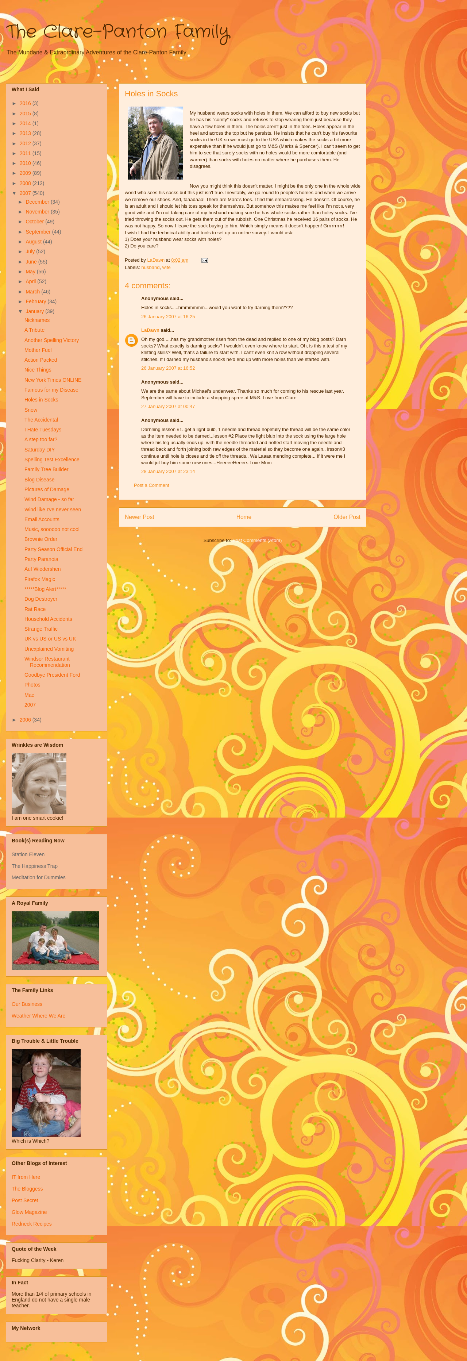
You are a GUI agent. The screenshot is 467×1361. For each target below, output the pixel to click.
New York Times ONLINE (52, 380)
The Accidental (41, 420)
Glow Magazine (29, 1212)
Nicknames (37, 320)
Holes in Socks (41, 400)
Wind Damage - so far (49, 499)
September (39, 232)
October (35, 221)
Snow (30, 410)
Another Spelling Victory (51, 340)
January (35, 311)
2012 (26, 143)
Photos (32, 685)
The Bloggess (27, 1189)
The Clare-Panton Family (117, 32)
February (36, 301)
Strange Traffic (41, 629)
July (31, 251)
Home (244, 517)
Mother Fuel (38, 350)
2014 (26, 123)
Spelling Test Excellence (52, 459)
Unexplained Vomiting (49, 649)
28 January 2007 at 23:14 (168, 471)
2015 (26, 113)
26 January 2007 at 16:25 (168, 316)
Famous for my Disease (51, 390)
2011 (26, 153)
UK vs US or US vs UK (50, 639)
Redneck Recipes (32, 1224)
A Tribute (34, 330)
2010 (26, 163)
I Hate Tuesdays (42, 429)
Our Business (27, 1004)
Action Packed (40, 360)
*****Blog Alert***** (45, 589)
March (33, 292)
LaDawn (150, 330)
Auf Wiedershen (42, 569)
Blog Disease (39, 479)
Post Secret (25, 1200)
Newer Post (139, 517)
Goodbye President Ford (52, 675)
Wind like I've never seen (52, 509)
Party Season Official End (53, 549)
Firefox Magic (39, 579)
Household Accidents (48, 619)
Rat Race (35, 609)
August (34, 242)
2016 (26, 103)
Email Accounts (41, 519)
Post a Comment (151, 485)
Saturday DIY (39, 450)
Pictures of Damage (46, 489)
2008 (26, 183)
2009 (26, 173)
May (31, 271)
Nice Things (37, 370)
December (38, 202)
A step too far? (40, 439)
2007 (26, 193)
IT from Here (26, 1177)
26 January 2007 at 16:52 (168, 368)
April (31, 281)
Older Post (346, 517)
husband (151, 267)
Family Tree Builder (46, 469)
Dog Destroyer (40, 599)
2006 (26, 720)
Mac (29, 695)
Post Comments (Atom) (257, 540)
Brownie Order (40, 539)
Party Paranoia (41, 559)
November (38, 212)
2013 (26, 133)
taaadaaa (193, 199)
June (32, 262)
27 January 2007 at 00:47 (168, 406)
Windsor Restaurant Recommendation (47, 662)
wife (166, 267)
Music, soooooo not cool (52, 529)
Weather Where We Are (38, 1016)
